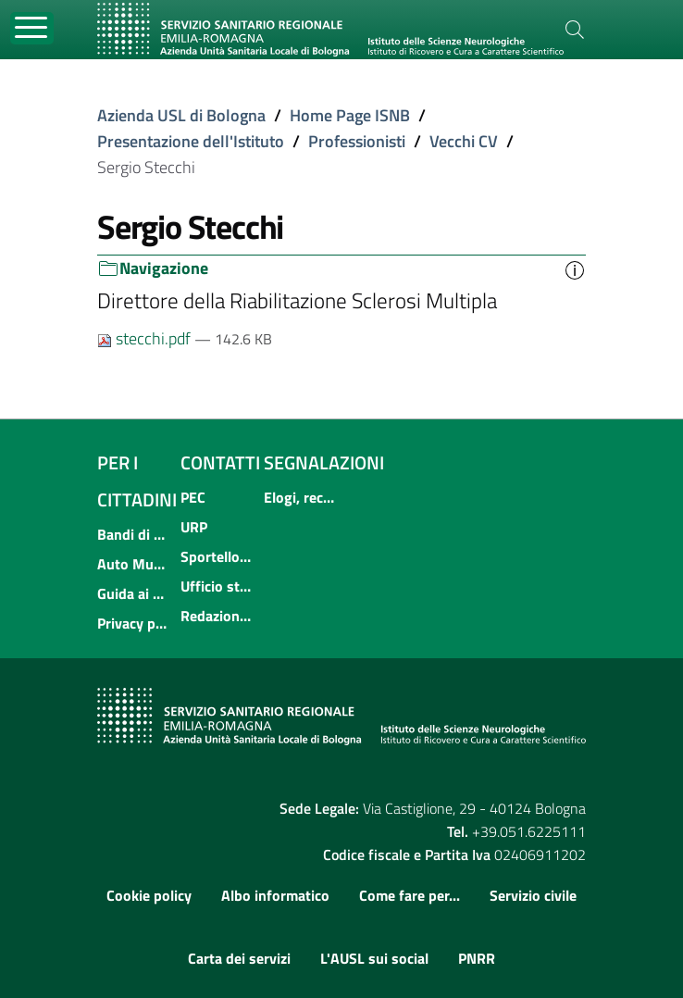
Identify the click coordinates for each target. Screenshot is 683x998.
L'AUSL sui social (374, 958)
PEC (192, 497)
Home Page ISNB (350, 115)
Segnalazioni (324, 462)
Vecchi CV (463, 141)
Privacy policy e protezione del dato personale (133, 623)
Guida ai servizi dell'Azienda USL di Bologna (133, 593)
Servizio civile (533, 895)
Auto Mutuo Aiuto (133, 564)
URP (193, 527)
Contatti (220, 462)
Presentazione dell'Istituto (190, 141)
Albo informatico (275, 895)
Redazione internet (216, 616)
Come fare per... (409, 895)
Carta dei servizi (239, 958)
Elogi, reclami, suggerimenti (300, 497)
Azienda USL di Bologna (181, 115)
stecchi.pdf (145, 338)
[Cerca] (575, 30)
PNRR (476, 958)
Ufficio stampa (216, 586)
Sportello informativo (216, 556)
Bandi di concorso (133, 534)
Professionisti (356, 141)
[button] (575, 268)
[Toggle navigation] (32, 28)
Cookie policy (149, 895)
